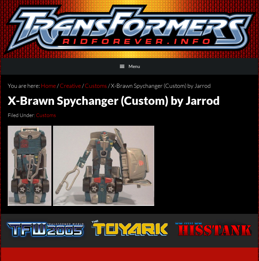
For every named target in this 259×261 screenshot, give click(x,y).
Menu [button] (134, 66)
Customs (46, 115)
